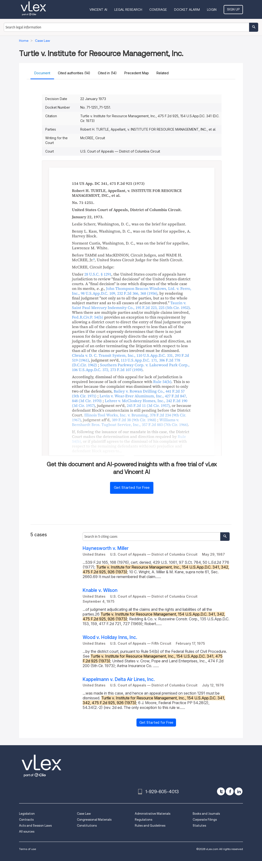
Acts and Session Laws (35, 825)
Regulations (143, 819)
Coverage (158, 9)
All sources (26, 831)
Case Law (84, 813)
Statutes (199, 825)
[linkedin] (238, 791)
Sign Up (233, 9)
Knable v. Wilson (100, 590)
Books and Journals (206, 813)
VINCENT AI (98, 9)
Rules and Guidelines (150, 825)
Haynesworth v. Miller (106, 548)
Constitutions (87, 825)
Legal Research (128, 9)
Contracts (26, 819)
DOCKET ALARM (187, 9)
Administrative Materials (152, 813)
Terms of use (27, 848)
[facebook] (230, 791)
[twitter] (221, 791)
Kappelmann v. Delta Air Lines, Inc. (119, 679)
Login (212, 9)
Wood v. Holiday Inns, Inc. (110, 637)
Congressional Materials (94, 819)
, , (131, 291)
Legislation (27, 813)
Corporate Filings (205, 819)
